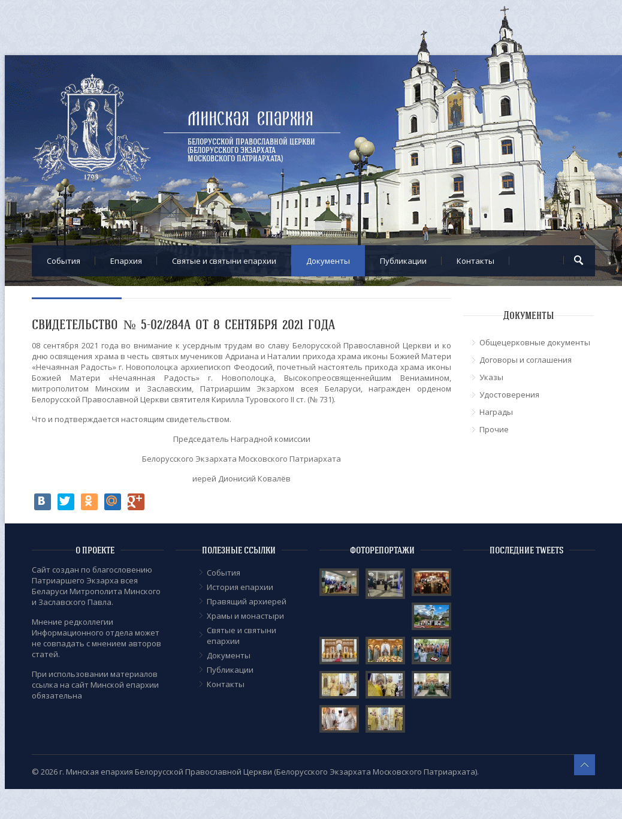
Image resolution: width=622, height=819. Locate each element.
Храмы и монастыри (245, 615)
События (63, 260)
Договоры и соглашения (525, 359)
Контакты (475, 260)
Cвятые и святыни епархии (224, 260)
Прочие (494, 429)
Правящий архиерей (246, 601)
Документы (328, 260)
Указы (491, 377)
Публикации (403, 260)
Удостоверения (509, 394)
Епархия (126, 260)
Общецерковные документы (534, 342)
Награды (496, 412)
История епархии (240, 587)
